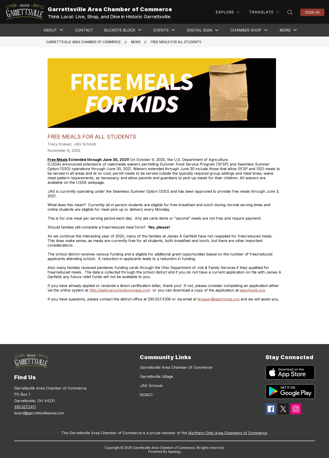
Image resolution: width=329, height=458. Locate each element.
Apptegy (174, 451)
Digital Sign (199, 30)
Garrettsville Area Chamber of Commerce (83, 42)
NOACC (146, 394)
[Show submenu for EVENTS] (161, 30)
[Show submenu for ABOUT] (50, 30)
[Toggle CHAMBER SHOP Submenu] (266, 30)
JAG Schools (151, 385)
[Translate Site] (264, 12)
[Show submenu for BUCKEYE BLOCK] (119, 30)
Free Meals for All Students (176, 42)
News (136, 42)
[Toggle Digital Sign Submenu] (217, 30)
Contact (84, 30)
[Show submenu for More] (285, 30)
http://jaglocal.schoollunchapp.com (119, 290)
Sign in (312, 12)
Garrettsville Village (156, 376)
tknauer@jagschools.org (218, 299)
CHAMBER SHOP (246, 30)
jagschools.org (252, 290)
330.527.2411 (25, 407)
